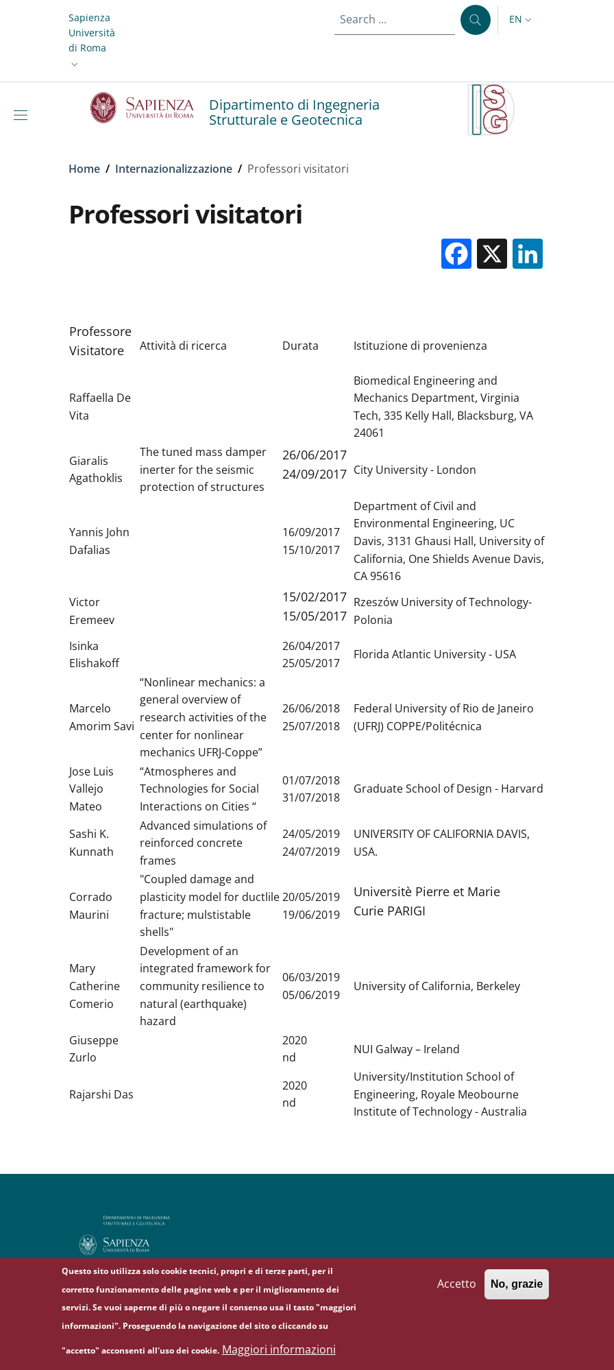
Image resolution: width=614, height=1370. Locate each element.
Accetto (456, 1291)
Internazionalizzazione (173, 168)
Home (84, 168)
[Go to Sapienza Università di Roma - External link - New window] (149, 107)
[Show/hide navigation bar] (23, 115)
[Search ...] (475, 20)
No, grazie (517, 1291)
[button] (92, 41)
